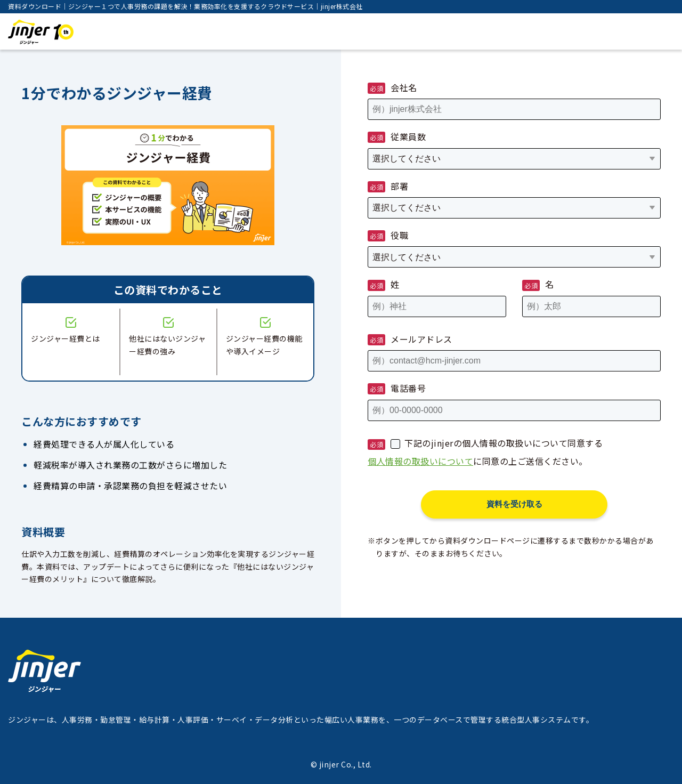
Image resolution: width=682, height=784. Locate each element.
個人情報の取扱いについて (420, 461)
